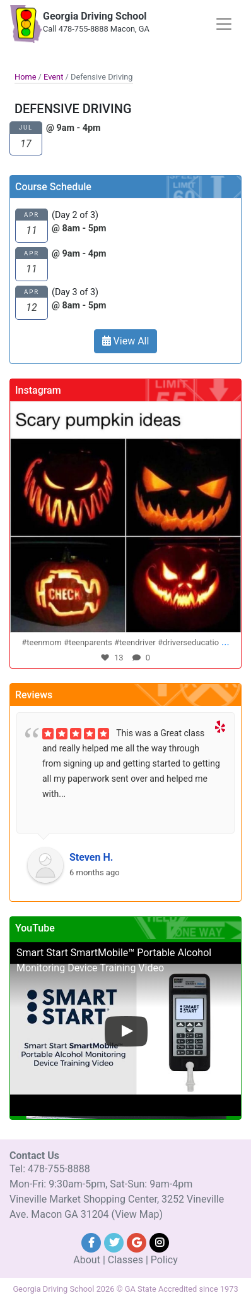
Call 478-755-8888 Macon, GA (96, 28)
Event (53, 77)
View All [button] (125, 341)
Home (25, 77)
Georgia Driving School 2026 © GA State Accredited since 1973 (125, 1289)
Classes (125, 1260)
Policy (164, 1260)
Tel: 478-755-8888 (49, 1169)
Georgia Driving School (95, 16)
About (86, 1260)
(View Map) (137, 1214)
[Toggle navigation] (224, 24)
